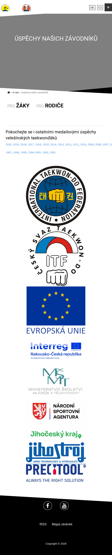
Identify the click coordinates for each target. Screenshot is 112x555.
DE (92, 7)
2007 (106, 144)
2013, (61, 144)
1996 (16, 152)
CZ (100, 7)
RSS (43, 524)
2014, (54, 144)
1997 (9, 152)
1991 (53, 152)
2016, (39, 144)
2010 (83, 144)
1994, (31, 152)
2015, (46, 144)
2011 (76, 144)
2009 (91, 144)
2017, (31, 144)
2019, (16, 144)
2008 (98, 144)
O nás (16, 92)
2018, (24, 144)
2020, (9, 144)
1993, (38, 152)
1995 (24, 152)
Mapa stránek (62, 524)
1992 (45, 152)
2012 (68, 144)
